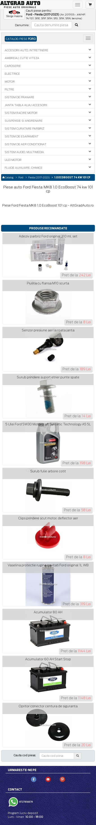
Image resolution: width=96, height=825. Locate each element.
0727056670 (26, 801)
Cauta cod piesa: (25, 755)
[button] (14, 14)
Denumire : (22, 25)
